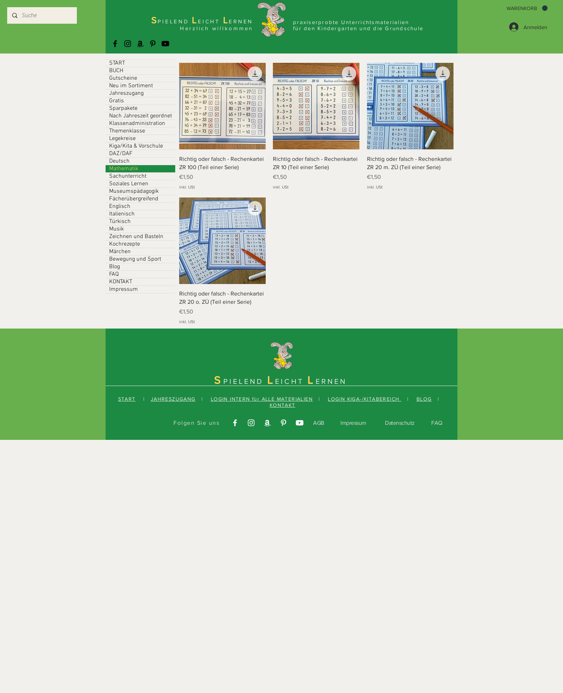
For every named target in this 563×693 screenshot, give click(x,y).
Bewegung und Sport (135, 259)
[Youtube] (165, 43)
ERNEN (331, 381)
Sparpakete (123, 108)
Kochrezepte (124, 244)
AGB (318, 423)
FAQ (114, 274)
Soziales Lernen (128, 183)
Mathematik (123, 168)
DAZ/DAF (120, 153)
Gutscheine (123, 78)
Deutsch (119, 161)
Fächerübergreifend (133, 199)
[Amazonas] (140, 43)
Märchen (120, 251)
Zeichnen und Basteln (136, 236)
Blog (114, 266)
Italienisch (122, 214)
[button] (527, 8)
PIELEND (245, 381)
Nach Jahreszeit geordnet (140, 116)
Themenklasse (127, 131)
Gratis (116, 100)
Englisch (119, 206)
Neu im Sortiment (131, 85)
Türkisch (120, 221)
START (117, 63)
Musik (116, 229)
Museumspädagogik (134, 191)
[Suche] (42, 15)
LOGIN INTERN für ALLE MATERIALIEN (262, 399)
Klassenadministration (137, 123)
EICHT (291, 381)
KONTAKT (120, 281)
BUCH (116, 70)
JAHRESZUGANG (173, 399)
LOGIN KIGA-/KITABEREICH (364, 399)
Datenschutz (400, 423)
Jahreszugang (126, 93)
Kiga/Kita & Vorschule (136, 146)
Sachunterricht (127, 176)
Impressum (123, 289)
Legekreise (122, 138)
